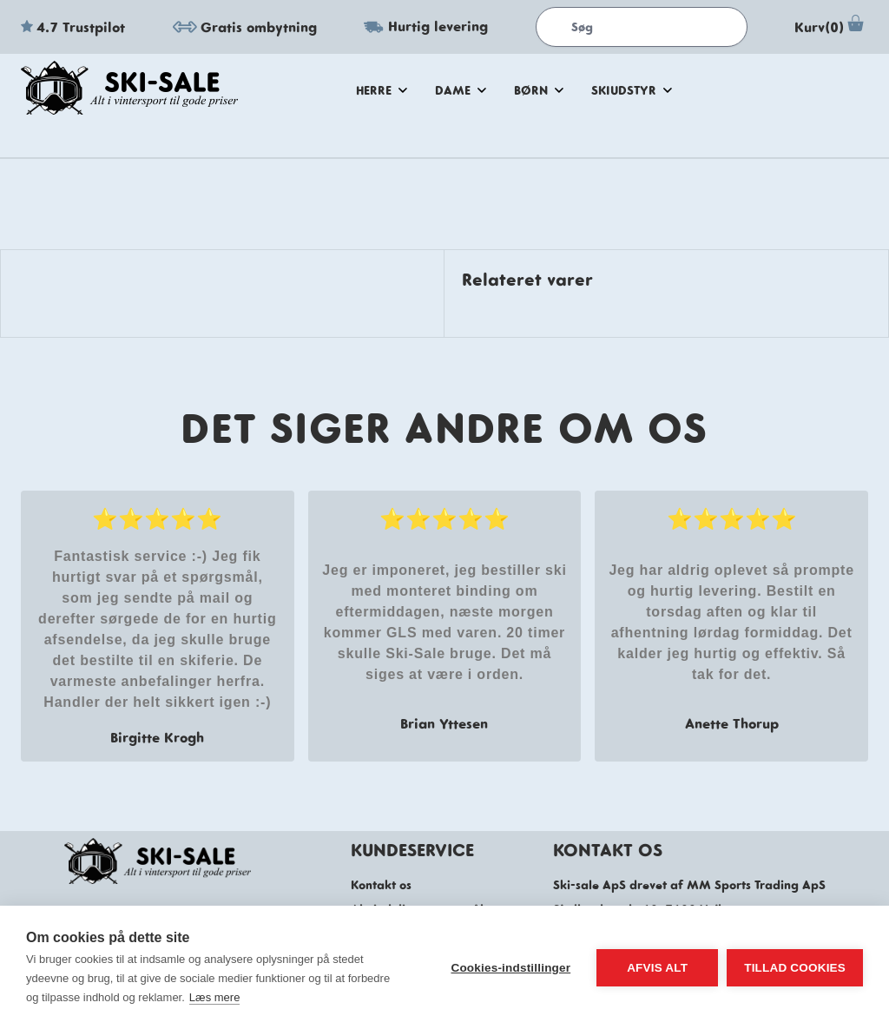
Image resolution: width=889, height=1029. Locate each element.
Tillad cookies (795, 967)
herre (381, 90)
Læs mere (214, 997)
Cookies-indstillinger (510, 967)
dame (460, 90)
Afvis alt (657, 967)
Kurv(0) (831, 26)
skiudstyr (631, 90)
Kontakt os (381, 885)
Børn (538, 90)
